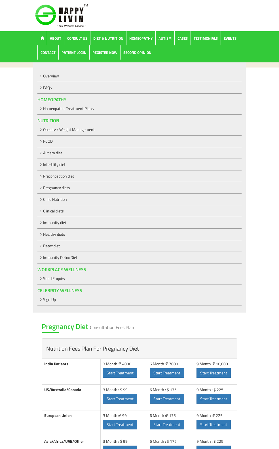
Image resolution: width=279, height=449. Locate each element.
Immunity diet (54, 222)
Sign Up (49, 299)
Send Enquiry (54, 278)
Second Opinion (137, 52)
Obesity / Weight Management (69, 129)
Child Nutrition (55, 199)
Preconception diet (58, 176)
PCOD (48, 141)
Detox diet (51, 246)
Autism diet (52, 153)
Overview (51, 76)
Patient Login (74, 52)
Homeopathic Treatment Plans (68, 108)
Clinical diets (53, 211)
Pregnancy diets (56, 188)
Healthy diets (54, 234)
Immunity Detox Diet (60, 257)
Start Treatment (120, 373)
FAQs (47, 87)
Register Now (104, 52)
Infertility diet (54, 164)
